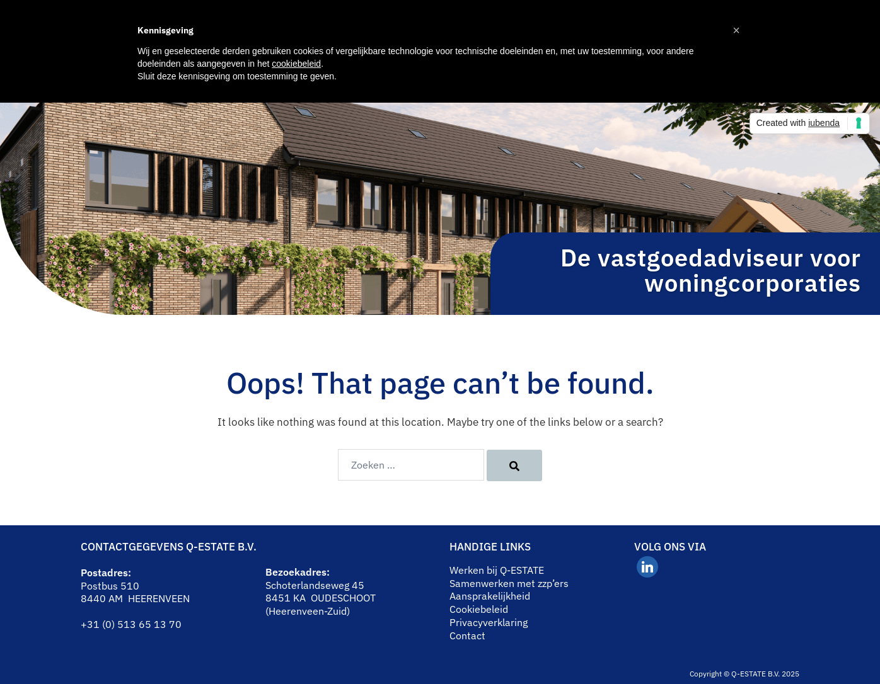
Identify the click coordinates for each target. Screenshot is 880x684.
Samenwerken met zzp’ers (509, 583)
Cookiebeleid (478, 609)
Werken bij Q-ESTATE (496, 570)
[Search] (514, 465)
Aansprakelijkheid (489, 596)
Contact (467, 635)
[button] (736, 30)
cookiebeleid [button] (296, 64)
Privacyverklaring (488, 622)
